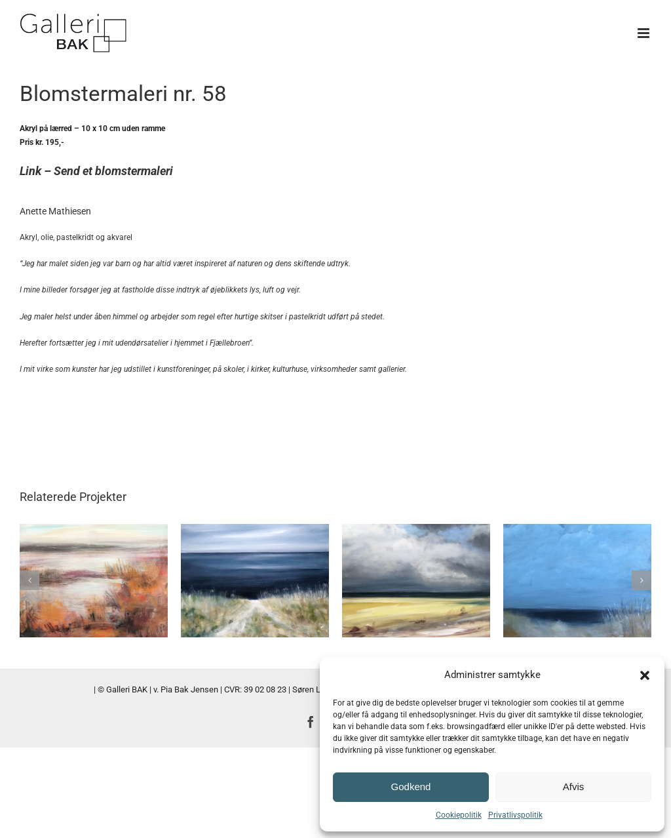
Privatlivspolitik (515, 815)
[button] (644, 675)
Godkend (411, 786)
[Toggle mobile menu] (644, 33)
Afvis (574, 786)
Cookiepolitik (459, 815)
